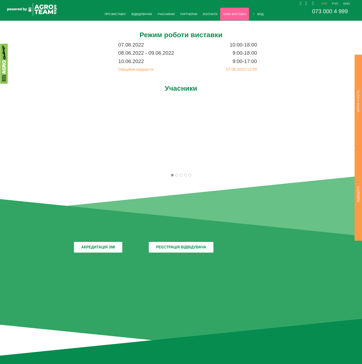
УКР (324, 4)
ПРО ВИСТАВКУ (115, 14)
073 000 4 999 (330, 11)
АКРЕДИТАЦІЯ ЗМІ (98, 247)
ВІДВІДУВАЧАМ (142, 14)
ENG (346, 4)
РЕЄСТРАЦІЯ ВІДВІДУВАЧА (181, 247)
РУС (335, 4)
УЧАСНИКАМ (166, 14)
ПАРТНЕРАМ (188, 14)
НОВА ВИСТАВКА (234, 14)
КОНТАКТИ (210, 14)
